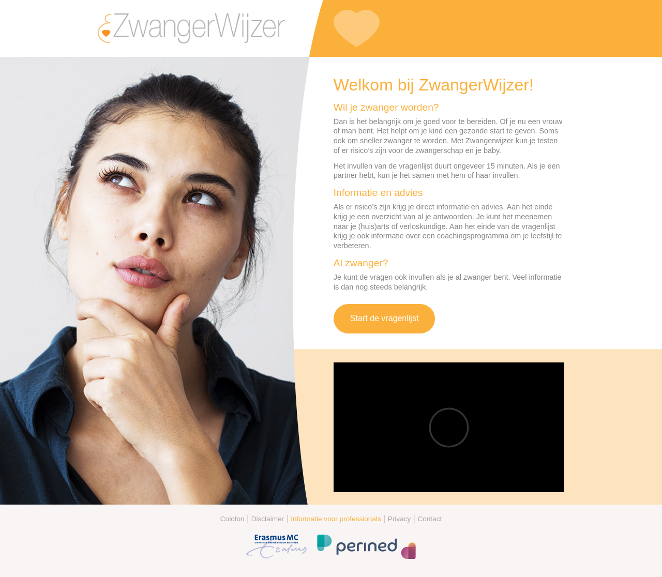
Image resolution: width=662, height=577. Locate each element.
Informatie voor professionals (336, 519)
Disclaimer (267, 519)
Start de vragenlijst (384, 318)
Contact (429, 519)
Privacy (399, 519)
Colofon (232, 519)
